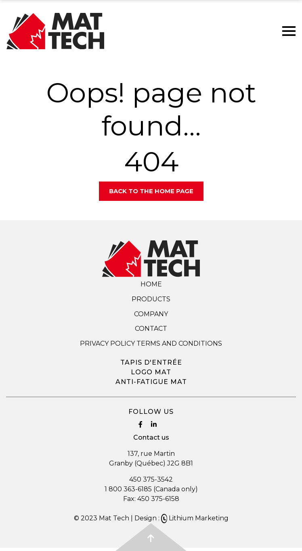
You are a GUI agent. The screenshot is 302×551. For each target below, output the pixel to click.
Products (151, 299)
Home (151, 284)
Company (151, 314)
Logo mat (151, 372)
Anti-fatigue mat (151, 382)
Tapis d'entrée (151, 362)
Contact (151, 328)
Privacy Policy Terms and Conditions (151, 343)
